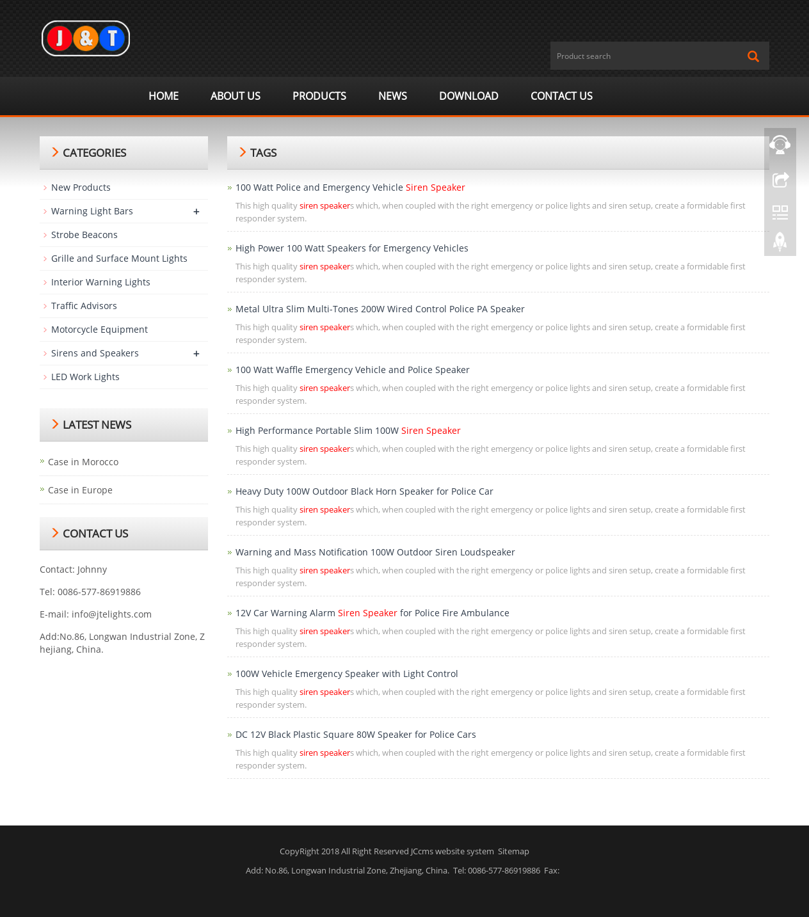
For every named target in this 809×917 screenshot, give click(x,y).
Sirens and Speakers (95, 353)
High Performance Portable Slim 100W (348, 430)
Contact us (562, 96)
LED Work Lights (85, 377)
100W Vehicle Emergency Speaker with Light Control (347, 673)
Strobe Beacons (84, 234)
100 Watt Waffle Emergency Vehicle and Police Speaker (353, 369)
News (392, 96)
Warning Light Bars (92, 211)
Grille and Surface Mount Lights (119, 258)
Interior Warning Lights (100, 282)
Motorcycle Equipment (99, 329)
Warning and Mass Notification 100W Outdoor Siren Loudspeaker (375, 552)
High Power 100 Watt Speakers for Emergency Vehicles (352, 248)
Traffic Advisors (84, 305)
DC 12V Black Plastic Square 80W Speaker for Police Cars (356, 734)
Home (163, 96)
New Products (81, 187)
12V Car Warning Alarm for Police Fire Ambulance (372, 613)
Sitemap (513, 851)
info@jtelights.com (112, 614)
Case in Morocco (83, 462)
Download (469, 96)
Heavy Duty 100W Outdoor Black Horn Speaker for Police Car (364, 491)
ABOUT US (235, 96)
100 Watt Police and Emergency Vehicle (350, 187)
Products (319, 96)
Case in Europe (80, 490)
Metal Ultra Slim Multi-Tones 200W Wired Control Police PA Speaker (380, 309)
